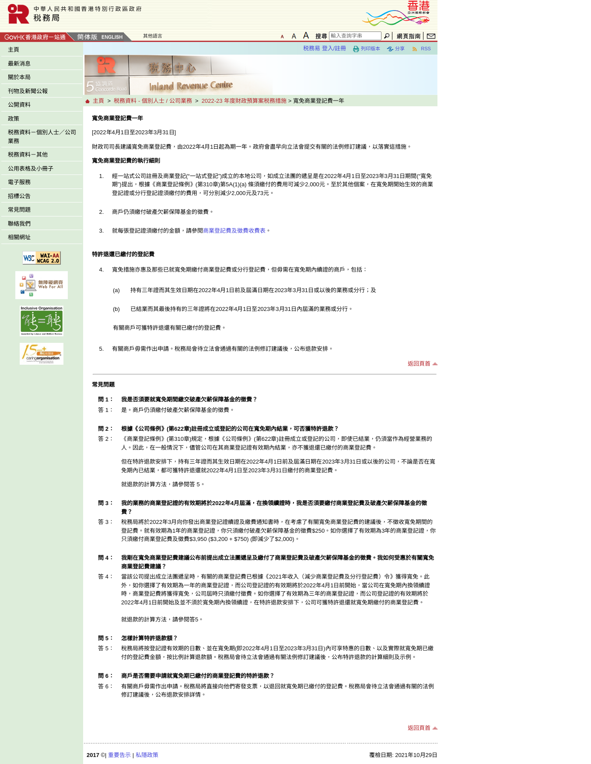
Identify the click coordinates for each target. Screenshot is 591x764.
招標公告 (19, 196)
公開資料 (19, 104)
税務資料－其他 (28, 154)
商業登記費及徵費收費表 (234, 230)
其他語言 (152, 35)
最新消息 (19, 63)
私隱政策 (147, 755)
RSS (421, 48)
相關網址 (19, 237)
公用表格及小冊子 (30, 168)
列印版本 (366, 48)
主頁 (13, 49)
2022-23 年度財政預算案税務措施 (244, 101)
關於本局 (19, 77)
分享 (396, 48)
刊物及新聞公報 (28, 91)
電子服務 (19, 182)
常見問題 (19, 209)
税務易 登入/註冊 (324, 48)
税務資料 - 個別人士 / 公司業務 (153, 101)
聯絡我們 (19, 223)
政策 (13, 118)
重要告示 (119, 755)
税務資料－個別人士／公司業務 (42, 136)
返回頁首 (419, 363)
